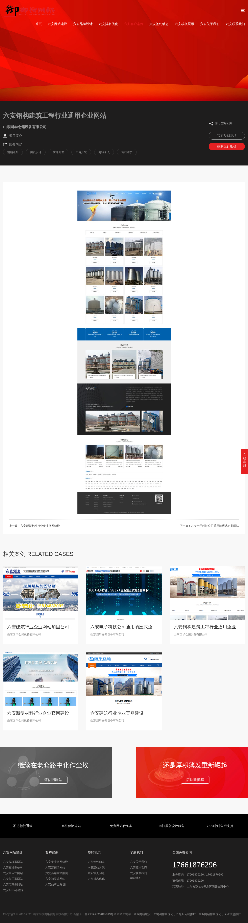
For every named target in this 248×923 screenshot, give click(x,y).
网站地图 (135, 878)
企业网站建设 (142, 914)
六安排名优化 (108, 24)
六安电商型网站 (13, 884)
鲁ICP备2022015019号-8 (100, 914)
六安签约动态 (159, 24)
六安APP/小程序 (13, 890)
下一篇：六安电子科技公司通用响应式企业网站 (209, 525)
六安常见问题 (96, 873)
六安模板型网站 (13, 861)
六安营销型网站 (55, 867)
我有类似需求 (227, 135)
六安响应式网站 (13, 873)
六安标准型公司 (13, 867)
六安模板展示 (184, 24)
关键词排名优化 (163, 914)
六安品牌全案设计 (56, 884)
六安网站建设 (57, 24)
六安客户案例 (133, 24)
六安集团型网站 (13, 878)
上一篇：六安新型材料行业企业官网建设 (34, 525)
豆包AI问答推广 (186, 914)
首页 (38, 24)
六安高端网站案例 (56, 873)
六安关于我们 (210, 24)
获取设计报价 (227, 146)
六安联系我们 (235, 24)
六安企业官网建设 (56, 861)
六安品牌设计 (83, 24)
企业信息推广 (232, 914)
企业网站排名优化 (210, 914)
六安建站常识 (96, 867)
